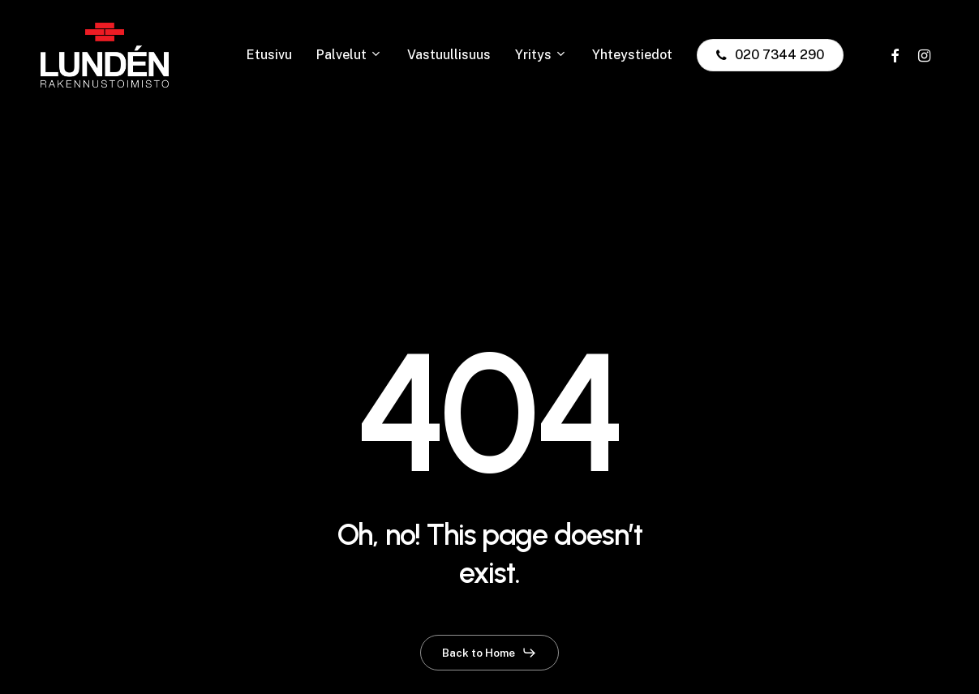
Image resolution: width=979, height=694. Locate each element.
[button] (489, 653)
